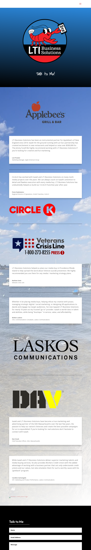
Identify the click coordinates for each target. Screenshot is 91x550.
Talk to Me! (45, 74)
